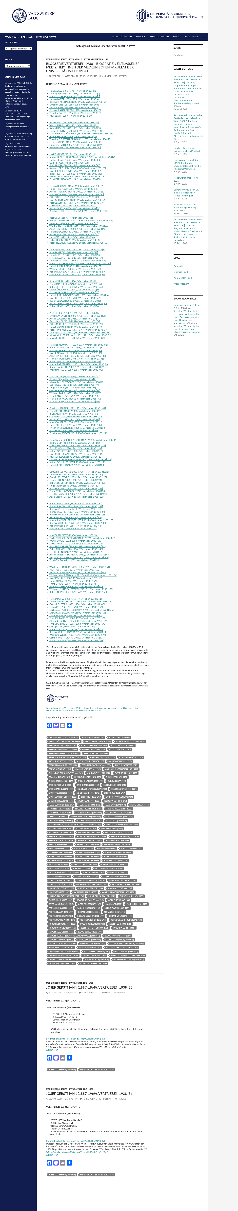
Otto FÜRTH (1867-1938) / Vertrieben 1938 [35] (74, 197)
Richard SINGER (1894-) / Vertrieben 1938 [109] (74, 430)
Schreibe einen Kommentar (97, 76)
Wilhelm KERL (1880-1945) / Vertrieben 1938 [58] (75, 269)
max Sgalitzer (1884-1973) (120, 888)
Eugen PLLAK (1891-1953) (88, 801)
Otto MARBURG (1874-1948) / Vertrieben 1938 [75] (76, 324)
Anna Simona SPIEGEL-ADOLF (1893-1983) (67, 757)
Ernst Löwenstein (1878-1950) (63, 797)
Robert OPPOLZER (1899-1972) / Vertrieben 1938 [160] (78, 592)
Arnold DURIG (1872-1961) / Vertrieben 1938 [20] (75, 147)
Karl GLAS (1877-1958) (59, 868)
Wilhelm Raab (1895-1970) (97, 959)
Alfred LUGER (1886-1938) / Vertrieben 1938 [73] (74, 318)
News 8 (78, 59)
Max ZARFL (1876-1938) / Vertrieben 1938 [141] (74, 535)
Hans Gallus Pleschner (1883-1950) (122, 825)
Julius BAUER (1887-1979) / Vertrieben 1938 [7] (74, 107)
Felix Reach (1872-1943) (115, 805)
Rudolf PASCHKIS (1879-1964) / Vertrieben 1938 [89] (76, 366)
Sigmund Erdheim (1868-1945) (62, 944)
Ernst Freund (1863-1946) (60, 793)
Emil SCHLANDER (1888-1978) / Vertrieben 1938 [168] (77, 618)
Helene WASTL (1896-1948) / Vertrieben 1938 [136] (75, 517)
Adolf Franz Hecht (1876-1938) (63, 737)
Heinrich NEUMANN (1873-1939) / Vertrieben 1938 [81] (78, 344)
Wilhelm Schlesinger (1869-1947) (128, 959)
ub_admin (72, 76)
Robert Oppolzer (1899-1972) (62, 928)
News (71, 59)
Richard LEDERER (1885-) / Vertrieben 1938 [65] (74, 292)
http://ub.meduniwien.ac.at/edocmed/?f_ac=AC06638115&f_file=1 (77, 1151)
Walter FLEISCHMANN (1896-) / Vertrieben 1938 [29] (76, 176)
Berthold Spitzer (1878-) (126, 765)
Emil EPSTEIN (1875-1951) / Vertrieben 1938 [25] (74, 165)
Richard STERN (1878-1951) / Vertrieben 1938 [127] (76, 488)
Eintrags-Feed (181, 271)
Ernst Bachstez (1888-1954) (124, 789)
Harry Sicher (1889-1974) (89, 832)
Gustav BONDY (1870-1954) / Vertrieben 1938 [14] (75, 130)
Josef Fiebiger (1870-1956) (88, 852)
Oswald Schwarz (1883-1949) (90, 900)
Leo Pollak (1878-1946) (59, 876)
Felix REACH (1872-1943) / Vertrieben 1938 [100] (74, 401)
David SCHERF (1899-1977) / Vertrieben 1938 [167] (75, 615)
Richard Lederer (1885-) (88, 912)
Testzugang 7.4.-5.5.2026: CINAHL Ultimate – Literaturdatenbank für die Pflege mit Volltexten (187, 164)
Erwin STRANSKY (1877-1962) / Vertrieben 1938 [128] (77, 491)
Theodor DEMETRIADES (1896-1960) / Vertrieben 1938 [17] (80, 139)
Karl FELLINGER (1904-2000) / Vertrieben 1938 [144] (76, 543)
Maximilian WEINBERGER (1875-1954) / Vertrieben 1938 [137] (81, 520)
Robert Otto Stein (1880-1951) (94, 928)
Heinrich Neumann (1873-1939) (125, 836)
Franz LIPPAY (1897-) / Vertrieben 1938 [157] (72, 583)
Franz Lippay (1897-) (139, 805)
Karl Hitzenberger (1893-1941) (109, 868)
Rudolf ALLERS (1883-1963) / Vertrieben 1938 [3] (74, 96)
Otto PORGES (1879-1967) (89, 904)
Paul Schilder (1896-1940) (88, 908)
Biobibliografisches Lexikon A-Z (165, 37)
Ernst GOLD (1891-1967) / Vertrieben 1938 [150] (74, 560)
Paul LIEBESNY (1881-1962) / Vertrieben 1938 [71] (75, 313)
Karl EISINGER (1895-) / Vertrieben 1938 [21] (72, 154)
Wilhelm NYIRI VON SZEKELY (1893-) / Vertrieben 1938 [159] (81, 589)
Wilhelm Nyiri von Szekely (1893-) (64, 959)
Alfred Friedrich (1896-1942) (93, 745)
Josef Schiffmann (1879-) (115, 856)
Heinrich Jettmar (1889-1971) (118, 832)
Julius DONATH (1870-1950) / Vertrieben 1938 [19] (75, 144)
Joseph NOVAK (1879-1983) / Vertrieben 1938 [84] (75, 353)
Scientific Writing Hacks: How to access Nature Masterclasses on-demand (187, 328)
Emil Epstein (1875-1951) (116, 777)
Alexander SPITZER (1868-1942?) (130, 741)
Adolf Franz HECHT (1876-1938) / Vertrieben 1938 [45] (77, 228)
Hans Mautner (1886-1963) (61, 832)
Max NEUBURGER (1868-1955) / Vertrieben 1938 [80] (77, 338)
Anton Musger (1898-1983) (102, 757)
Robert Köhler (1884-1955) (92, 924)
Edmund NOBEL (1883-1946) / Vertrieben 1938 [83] (75, 350)
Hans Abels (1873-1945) (116, 821)
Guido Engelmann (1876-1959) (119, 817)
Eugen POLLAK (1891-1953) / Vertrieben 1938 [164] (76, 607)
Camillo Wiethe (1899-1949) (88, 769)
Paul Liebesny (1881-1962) (60, 908)
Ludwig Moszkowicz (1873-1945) (91, 884)
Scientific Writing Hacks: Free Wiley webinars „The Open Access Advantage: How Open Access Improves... (186, 317)
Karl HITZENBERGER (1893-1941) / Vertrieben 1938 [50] (78, 242)
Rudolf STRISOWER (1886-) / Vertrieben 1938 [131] (75, 503)
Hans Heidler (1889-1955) (60, 829)
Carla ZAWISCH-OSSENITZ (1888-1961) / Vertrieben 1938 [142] (82, 538)
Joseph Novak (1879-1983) (61, 860)
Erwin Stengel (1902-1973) (61, 801)
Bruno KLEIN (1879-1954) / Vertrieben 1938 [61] (74, 281)
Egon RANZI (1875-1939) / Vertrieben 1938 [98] (74, 396)
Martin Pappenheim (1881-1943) (126, 884)
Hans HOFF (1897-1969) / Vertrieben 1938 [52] (73, 252)
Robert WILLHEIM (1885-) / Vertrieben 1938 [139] (75, 525)
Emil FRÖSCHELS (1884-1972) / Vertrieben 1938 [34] (76, 194)
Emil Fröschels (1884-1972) (61, 781)
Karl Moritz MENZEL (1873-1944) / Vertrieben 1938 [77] (78, 329)
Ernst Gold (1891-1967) (114, 793)
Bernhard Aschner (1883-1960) (63, 765)
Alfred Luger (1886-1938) (93, 749)
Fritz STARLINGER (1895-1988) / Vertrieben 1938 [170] (77, 623)
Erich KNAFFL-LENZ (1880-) (60, 785)
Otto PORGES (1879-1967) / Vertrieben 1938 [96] (74, 390)
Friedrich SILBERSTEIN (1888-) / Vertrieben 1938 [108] (77, 427)
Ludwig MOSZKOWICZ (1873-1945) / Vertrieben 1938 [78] (79, 332)
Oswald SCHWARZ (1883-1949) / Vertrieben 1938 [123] (78, 477)
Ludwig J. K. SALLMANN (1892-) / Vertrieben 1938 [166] (78, 612)
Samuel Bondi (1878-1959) (89, 940)
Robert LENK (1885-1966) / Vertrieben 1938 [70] (74, 306)
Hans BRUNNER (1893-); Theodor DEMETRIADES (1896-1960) (75, 825)
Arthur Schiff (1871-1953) (61, 761)
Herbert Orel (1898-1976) (88, 844)
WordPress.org (181, 283)
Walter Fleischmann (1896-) (97, 952)
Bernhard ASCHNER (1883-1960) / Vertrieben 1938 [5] (77, 101)
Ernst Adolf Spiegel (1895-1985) (92, 789)
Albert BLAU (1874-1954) (93, 737)
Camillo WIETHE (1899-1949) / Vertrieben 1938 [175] (76, 637)
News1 (86, 59)
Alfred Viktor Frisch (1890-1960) (64, 753)
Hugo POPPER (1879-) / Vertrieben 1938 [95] (72, 387)
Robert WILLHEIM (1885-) (124, 928)
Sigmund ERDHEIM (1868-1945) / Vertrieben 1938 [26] (77, 168)
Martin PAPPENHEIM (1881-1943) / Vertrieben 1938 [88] (78, 364)
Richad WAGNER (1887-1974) (116, 908)
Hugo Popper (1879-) (106, 848)
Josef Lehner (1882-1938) (88, 856)
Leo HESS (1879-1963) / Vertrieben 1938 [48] (72, 237)
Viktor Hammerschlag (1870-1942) (122, 948)
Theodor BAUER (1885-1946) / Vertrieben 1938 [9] (75, 113)
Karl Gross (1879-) (81, 868)
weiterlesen (53, 1049)
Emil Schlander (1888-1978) (90, 781)
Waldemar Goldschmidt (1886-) (64, 952)
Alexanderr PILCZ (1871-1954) (62, 745)
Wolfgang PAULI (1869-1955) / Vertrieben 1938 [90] (76, 369)
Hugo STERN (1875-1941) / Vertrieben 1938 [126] (74, 485)
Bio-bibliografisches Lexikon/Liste (128, 37)
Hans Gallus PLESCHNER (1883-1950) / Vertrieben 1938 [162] (81, 601)
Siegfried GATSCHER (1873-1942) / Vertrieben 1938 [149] (79, 557)
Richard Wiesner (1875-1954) (93, 920)
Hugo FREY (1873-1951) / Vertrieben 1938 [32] (73, 188)
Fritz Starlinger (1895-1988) (89, 813)
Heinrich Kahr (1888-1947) (61, 836)
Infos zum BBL (191, 37)
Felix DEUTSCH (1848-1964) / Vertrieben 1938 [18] (75, 142)
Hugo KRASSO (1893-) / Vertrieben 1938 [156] (73, 580)
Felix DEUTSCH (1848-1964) (115, 801)
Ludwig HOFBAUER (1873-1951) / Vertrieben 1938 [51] (77, 249)
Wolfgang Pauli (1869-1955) (62, 963)
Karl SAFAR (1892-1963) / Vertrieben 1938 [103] (74, 413)
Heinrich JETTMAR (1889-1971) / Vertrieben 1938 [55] (77, 260)
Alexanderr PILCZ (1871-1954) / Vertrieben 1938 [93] (76, 382)
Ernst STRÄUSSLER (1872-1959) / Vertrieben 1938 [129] (78, 493)
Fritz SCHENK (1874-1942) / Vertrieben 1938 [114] (75, 448)
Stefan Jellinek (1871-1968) (92, 944)
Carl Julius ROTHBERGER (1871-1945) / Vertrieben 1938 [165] (81, 609)
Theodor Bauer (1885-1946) (61, 948)
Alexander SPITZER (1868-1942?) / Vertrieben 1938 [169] (78, 620)
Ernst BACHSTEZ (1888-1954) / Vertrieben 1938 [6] (75, 104)
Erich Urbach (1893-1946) (114, 785)
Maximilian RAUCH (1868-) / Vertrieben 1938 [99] (75, 398)
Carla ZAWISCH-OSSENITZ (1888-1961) (66, 773)
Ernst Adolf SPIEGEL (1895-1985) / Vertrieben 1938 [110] (78, 433)
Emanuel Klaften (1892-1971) (87, 777)
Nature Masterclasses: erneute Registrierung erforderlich (185, 207)
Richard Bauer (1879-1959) (61, 912)
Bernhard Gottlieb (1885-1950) (96, 765)
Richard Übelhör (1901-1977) (90, 916)
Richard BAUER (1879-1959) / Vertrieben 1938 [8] (75, 110)
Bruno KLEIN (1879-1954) (60, 769)
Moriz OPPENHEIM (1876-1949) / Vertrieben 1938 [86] (77, 358)
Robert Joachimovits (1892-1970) (126, 920)
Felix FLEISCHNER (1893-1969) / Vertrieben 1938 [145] (77, 546)
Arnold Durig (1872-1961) (131, 757)
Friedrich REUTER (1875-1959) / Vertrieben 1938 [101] (77, 408)
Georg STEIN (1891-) (57, 817)
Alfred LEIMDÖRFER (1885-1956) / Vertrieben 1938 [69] (78, 303)
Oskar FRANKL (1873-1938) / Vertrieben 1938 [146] (76, 549)
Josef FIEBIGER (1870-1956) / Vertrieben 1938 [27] (75, 171)
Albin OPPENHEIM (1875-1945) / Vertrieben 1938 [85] (77, 355)
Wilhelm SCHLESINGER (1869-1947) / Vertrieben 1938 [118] (80, 459)
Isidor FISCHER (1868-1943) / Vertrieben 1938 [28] (75, 173)
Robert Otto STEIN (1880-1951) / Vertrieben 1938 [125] (77, 482)
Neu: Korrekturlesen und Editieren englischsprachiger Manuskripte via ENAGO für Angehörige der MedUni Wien (18, 149)
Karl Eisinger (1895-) (58, 864)
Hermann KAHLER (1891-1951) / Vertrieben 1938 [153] (77, 572)
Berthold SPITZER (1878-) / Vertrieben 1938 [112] (74, 442)
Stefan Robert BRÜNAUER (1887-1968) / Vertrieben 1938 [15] (81, 133)
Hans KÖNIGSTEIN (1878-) (112, 829)
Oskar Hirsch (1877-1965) (60, 900)
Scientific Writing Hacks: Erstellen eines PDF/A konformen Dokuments (18, 136)
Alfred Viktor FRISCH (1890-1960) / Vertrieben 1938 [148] (79, 554)
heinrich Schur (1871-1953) (61, 840)
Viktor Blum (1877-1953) (90, 948)
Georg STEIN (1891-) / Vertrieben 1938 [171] (72, 626)
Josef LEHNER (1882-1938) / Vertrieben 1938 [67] (74, 298)
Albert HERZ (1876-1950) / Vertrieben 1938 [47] (74, 234)
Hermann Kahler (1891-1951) (117, 844)
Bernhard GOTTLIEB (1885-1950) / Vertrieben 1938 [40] (78, 211)
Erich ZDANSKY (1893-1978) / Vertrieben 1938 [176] (76, 640)
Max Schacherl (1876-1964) (90, 888)
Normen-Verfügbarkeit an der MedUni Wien (17, 126)
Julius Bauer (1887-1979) (88, 860)
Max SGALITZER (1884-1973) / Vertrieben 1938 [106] (76, 422)
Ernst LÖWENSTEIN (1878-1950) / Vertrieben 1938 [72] (77, 315)
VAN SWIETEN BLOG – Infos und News (30, 37)
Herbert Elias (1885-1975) (60, 844)
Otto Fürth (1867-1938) (119, 900)
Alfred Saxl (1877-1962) (120, 749)
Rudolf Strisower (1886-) (61, 940)
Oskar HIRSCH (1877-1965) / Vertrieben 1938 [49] (75, 239)
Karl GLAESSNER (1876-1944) (113, 864)
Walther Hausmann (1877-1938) (63, 956)
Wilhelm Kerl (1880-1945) (94, 956)
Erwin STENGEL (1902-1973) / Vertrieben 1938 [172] (76, 629)
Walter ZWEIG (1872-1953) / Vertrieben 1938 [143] (75, 540)
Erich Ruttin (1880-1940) (88, 785)
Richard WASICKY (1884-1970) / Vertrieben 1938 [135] (77, 514)
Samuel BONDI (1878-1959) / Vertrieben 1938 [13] (75, 128)
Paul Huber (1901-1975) (137, 904)
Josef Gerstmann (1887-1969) (118, 852)
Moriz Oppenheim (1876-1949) (101, 896)
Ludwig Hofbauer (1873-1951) (90, 880)
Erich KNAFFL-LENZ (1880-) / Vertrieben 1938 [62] (75, 284)
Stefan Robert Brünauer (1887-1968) (127, 944)
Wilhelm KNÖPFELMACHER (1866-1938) (128, 956)
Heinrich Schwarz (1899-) (89, 840)
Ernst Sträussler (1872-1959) (119, 797)
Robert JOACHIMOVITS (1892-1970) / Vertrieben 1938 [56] (80, 263)
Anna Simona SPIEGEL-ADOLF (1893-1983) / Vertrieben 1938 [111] (83, 440)
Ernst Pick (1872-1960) (91, 797)
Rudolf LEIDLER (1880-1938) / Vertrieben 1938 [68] (75, 300)
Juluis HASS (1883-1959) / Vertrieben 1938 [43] (73, 223)
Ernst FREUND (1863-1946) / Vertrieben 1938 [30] (75, 179)
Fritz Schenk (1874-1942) (60, 813)
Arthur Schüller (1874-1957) (90, 761)
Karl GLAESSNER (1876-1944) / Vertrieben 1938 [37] (76, 202)
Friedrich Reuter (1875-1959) (88, 809)
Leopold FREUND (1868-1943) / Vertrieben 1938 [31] (76, 186)
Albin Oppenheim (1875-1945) (98, 741)
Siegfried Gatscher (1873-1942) (119, 940)
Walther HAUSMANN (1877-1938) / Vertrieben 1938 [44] (78, 226)
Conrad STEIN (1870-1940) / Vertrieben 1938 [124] (75, 480)
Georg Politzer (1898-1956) (119, 813)
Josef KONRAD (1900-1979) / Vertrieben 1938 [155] (76, 578)
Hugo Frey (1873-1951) (59, 848)
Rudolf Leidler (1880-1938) (90, 932)
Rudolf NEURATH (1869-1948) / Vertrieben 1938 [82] (76, 347)
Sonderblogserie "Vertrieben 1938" (97, 1070)
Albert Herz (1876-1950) (119, 737)
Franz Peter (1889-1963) (60, 809)
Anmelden (179, 265)
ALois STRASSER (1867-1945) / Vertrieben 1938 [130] (76, 496)
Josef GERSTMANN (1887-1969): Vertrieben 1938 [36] (90, 987)
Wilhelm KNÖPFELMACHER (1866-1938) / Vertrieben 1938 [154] (83, 575)
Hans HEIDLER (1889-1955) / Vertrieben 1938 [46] (75, 231)
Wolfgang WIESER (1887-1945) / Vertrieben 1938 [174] (77, 634)
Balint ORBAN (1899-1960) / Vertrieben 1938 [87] (75, 361)
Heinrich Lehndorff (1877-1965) (91, 836)
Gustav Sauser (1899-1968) (89, 821)
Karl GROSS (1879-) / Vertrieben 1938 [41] (71, 217)
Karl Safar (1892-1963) (93, 872)
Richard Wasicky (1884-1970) (62, 920)
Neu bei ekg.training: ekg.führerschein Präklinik (187, 149)
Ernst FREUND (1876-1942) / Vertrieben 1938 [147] (75, 552)
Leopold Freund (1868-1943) (115, 876)
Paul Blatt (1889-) (113, 904)
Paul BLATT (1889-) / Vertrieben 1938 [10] (70, 115)
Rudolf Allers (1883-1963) (61, 932)
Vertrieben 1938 (99, 59)
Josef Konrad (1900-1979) (60, 856)
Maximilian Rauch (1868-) (85, 892)
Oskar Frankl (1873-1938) (131, 896)
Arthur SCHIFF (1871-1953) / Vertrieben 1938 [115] (76, 451)
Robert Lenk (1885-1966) (120, 924)
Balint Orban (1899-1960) (120, 761)
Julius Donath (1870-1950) (116, 860)
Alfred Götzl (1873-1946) (122, 745)
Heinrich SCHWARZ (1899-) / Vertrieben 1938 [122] (76, 474)
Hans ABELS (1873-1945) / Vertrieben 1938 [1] (73, 90)
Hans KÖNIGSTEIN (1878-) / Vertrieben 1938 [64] (74, 289)
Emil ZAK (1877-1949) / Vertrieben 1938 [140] (73, 528)
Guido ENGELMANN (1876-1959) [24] (69, 162)
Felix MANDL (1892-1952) (89, 805)
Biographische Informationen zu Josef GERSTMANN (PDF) (76, 1038)
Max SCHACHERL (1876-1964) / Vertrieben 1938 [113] (77, 445)
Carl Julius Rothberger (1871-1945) (121, 769)
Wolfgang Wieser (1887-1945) (93, 963)
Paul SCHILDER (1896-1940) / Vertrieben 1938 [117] (76, 456)
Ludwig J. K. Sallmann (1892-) (122, 880)
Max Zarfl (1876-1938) (59, 892)
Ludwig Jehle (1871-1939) (60, 884)
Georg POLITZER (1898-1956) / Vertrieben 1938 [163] (77, 604)
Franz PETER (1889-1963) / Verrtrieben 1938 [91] (74, 376)
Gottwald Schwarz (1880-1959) (86, 817)
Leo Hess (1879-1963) (117, 872)
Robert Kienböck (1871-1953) (62, 924)
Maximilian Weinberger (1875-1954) (118, 892)
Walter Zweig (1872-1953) (126, 952)
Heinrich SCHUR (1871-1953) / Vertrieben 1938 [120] (76, 465)
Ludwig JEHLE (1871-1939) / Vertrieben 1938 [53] (74, 255)
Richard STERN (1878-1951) (61, 916)
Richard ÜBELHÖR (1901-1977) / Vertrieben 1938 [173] (77, 632)
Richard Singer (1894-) (114, 912)
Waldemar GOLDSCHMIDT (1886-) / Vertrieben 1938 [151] (79, 567)
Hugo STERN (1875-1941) (131, 848)
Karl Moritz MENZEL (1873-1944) (64, 872)
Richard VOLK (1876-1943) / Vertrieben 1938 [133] (75, 509)
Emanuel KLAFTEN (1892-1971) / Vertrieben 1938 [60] (77, 274)
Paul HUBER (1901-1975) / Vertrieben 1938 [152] (74, 569)
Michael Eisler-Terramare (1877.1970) (66, 896)
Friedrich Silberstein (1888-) (119, 809)
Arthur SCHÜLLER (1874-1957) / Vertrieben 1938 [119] (77, 462)
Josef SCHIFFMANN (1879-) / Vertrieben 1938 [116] (76, 453)
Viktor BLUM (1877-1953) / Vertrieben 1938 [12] (74, 125)
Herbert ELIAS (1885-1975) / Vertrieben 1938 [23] (74, 159)
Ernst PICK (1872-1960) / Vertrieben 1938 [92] (73, 379)
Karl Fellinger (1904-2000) (84, 864)
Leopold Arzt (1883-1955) (86, 876)
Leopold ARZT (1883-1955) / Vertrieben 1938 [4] (74, 99)
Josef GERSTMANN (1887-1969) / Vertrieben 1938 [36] (77, 199)
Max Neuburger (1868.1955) (61, 888)
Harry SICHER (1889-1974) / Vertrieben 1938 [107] (75, 425)
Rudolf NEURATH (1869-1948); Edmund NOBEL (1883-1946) (74, 936)
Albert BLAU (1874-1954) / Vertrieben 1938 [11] (74, 122)
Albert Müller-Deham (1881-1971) (64, 741)
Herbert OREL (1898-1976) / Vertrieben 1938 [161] (75, 598)
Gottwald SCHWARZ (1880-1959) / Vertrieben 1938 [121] (79, 471)
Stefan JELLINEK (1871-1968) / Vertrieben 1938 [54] (76, 257)
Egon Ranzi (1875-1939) (59, 777)
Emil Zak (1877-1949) (117, 781)
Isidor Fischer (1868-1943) (60, 852)
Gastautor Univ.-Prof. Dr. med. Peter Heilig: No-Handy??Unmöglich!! (186, 192)
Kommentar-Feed (183, 277)
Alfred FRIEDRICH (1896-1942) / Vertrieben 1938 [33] (77, 191)
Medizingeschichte (56, 59)
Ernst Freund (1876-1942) (88, 793)
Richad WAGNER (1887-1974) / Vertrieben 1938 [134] (77, 511)
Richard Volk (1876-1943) (120, 916)
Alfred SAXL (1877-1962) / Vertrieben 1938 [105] (74, 419)
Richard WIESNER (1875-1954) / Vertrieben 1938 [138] (77, 522)
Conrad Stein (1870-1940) (98, 773)
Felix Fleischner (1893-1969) (61, 805)
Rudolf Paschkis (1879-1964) (117, 936)
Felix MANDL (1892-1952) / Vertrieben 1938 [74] (74, 321)
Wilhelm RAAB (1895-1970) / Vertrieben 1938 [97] (75, 393)
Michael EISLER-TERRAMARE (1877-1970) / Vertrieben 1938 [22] (82, 157)
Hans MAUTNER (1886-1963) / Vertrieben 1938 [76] (76, 326)
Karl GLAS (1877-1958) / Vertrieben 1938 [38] (72, 205)
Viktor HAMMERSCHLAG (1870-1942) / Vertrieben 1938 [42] (81, 220)
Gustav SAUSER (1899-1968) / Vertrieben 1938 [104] (76, 416)
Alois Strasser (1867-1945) (96, 753)
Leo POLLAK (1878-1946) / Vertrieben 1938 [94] (74, 384)
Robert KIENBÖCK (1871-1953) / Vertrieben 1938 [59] (77, 271)
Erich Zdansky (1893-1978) (61, 789)
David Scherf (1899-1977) (126, 773)
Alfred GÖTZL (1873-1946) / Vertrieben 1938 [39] (74, 208)
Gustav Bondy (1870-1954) (61, 821)
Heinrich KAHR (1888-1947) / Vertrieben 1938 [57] (75, 266)
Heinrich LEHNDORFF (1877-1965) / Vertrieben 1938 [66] (79, 295)
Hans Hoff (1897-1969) (86, 829)
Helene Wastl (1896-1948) (117, 840)
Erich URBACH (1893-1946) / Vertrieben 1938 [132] (76, 506)
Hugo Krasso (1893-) (83, 848)
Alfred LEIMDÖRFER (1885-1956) (63, 749)
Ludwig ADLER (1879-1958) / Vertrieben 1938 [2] (74, 93)
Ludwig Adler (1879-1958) (60, 880)
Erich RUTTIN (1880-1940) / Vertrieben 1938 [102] (75, 411)
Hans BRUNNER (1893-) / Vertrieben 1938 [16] (73, 136)
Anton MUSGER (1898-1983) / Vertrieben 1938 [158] (76, 586)
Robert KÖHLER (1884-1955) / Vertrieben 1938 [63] (76, 286)
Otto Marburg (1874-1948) (61, 904)
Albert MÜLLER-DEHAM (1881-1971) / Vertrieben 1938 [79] (80, 335)
